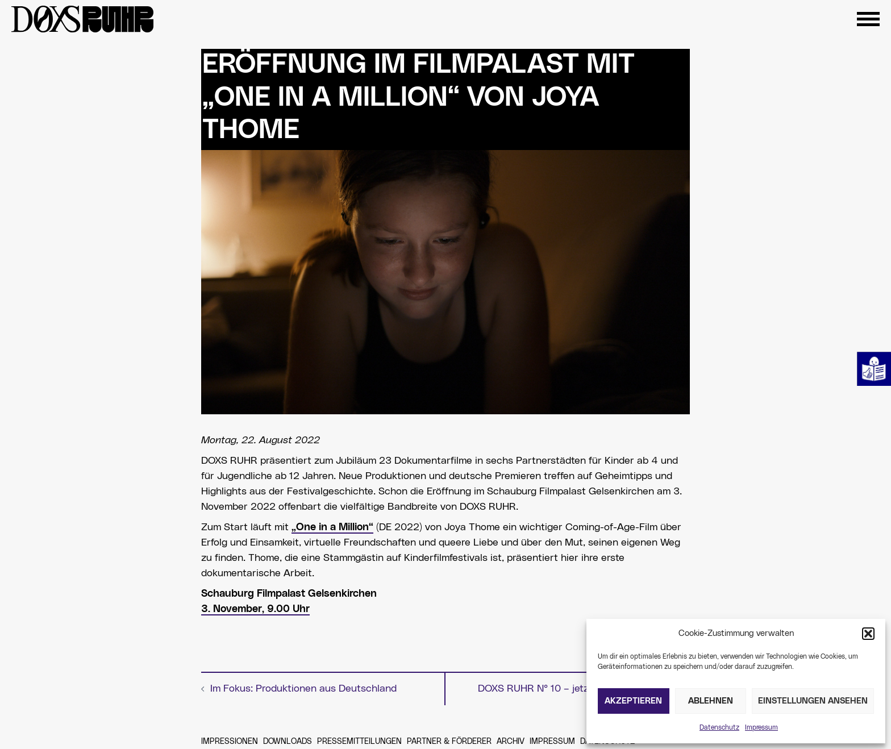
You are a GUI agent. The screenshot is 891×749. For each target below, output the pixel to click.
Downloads (287, 742)
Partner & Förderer (449, 742)
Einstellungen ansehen (813, 701)
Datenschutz (719, 727)
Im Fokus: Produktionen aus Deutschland (303, 689)
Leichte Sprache (874, 369)
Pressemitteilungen (359, 742)
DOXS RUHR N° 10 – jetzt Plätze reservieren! (579, 689)
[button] (868, 633)
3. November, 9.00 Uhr (255, 609)
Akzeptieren (633, 701)
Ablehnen (710, 701)
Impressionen (229, 742)
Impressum (761, 727)
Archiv (510, 742)
